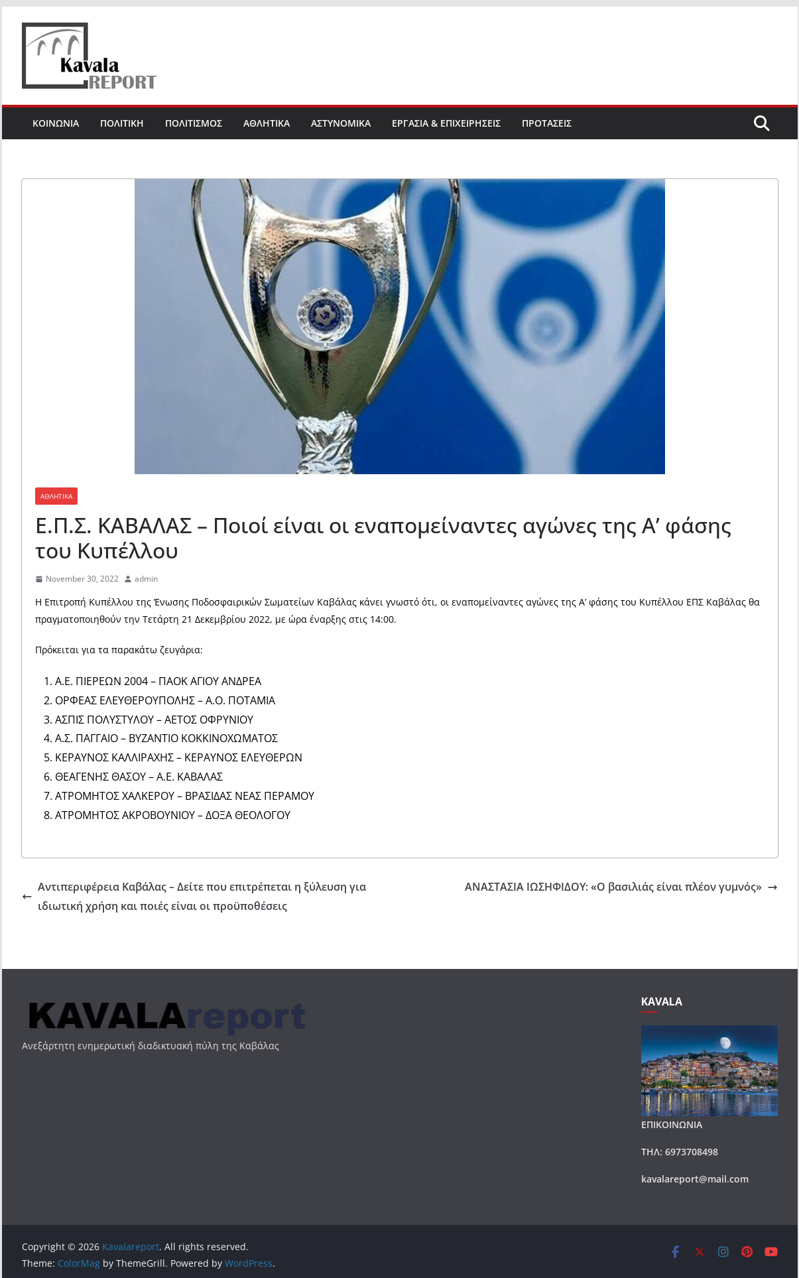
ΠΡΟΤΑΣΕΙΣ (547, 123)
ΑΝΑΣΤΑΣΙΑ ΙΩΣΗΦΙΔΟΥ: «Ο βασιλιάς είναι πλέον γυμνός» (621, 886)
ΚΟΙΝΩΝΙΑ (55, 123)
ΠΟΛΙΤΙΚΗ (122, 123)
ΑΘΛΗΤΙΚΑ (266, 123)
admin (146, 578)
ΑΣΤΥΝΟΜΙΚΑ (341, 123)
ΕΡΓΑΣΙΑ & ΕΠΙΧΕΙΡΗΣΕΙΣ (446, 123)
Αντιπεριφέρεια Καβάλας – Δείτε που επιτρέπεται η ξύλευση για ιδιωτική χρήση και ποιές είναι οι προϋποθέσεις (194, 896)
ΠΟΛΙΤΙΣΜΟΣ (193, 123)
